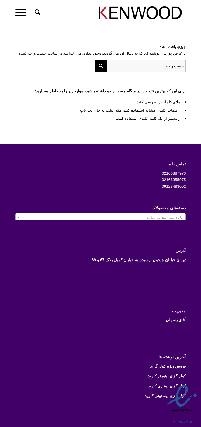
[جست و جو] (36, 12)
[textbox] (101, 217)
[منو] (22, 12)
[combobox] (100, 217)
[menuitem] (36, 12)
